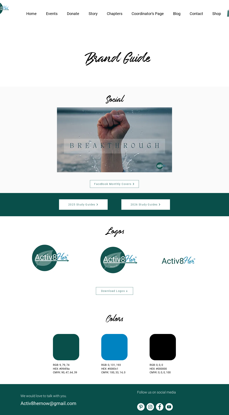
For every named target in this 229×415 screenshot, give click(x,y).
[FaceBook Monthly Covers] (114, 184)
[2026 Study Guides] (145, 204)
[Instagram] (150, 407)
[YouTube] (169, 407)
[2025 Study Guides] (83, 204)
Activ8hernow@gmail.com (49, 403)
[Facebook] (159, 407)
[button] (51, 12)
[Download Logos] (114, 291)
